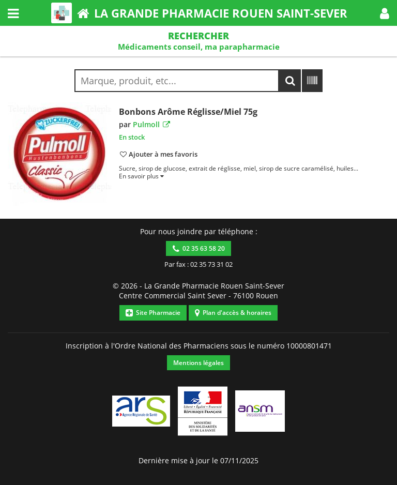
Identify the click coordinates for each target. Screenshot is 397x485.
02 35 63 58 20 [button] (199, 248)
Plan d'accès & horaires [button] (233, 312)
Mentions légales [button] (198, 362)
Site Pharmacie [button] (153, 312)
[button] (384, 13)
